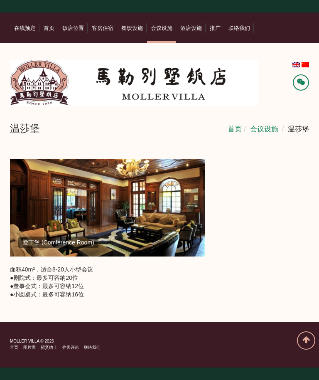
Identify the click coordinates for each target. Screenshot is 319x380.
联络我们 (239, 28)
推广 (215, 28)
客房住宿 (102, 28)
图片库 (29, 347)
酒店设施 (191, 28)
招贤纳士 (49, 347)
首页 (49, 28)
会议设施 (161, 28)
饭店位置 (73, 28)
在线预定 (25, 28)
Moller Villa (24, 341)
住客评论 (70, 347)
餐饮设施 (132, 28)
